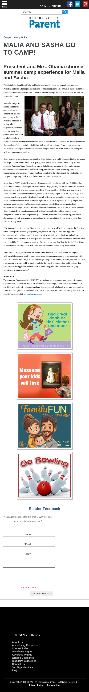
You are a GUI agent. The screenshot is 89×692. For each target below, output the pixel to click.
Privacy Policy (36, 685)
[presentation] (28, 577)
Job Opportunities (22, 667)
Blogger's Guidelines (24, 661)
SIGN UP (56, 6)
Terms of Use (53, 685)
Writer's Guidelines (23, 657)
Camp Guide (20, 37)
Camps (7, 37)
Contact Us (18, 664)
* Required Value (27, 587)
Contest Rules (20, 648)
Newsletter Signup (22, 651)
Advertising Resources (25, 645)
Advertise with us (22, 654)
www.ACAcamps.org (32, 294)
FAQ (14, 670)
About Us (17, 642)
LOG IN (42, 6)
